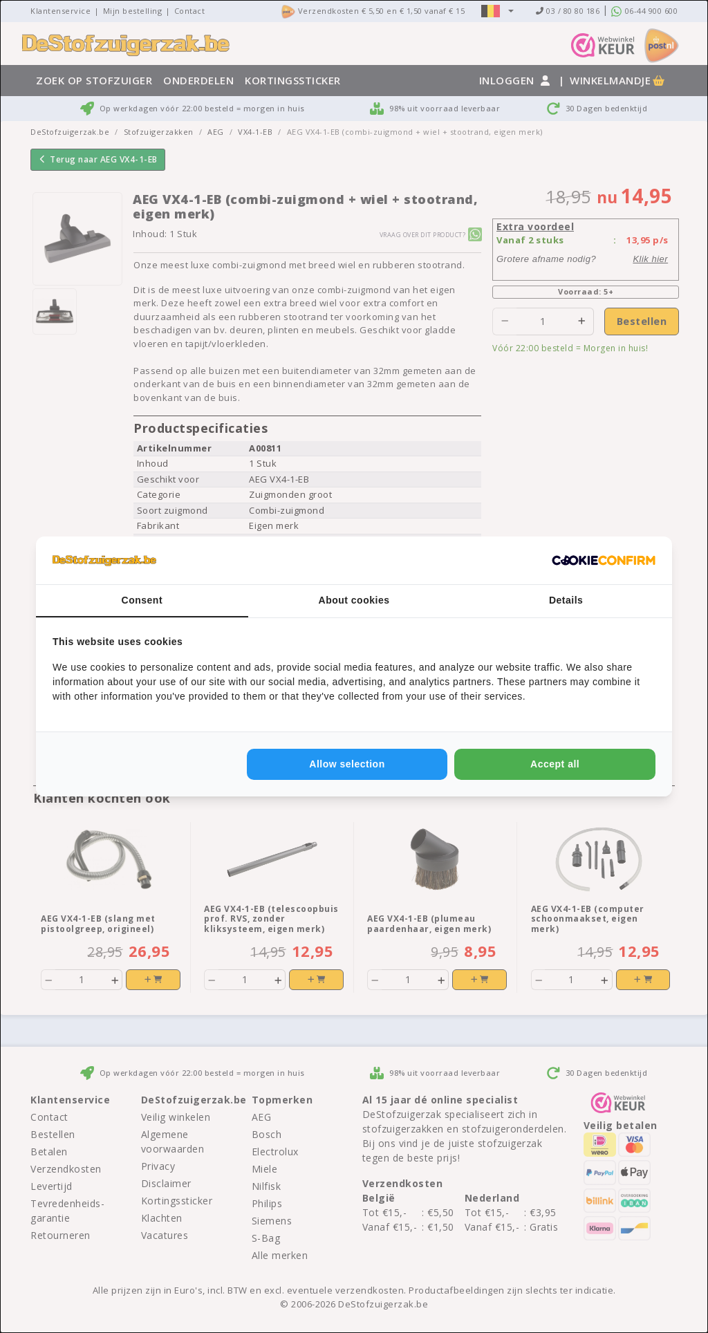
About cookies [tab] (354, 600)
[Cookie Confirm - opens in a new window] (603, 560)
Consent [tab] (142, 600)
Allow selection (346, 764)
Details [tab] (566, 600)
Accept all (554, 764)
